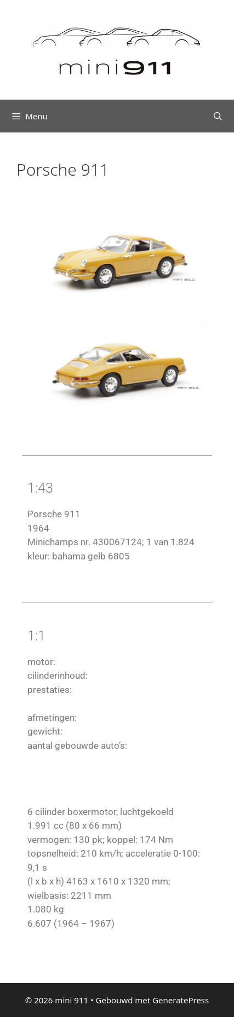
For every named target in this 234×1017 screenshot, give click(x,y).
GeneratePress (180, 1000)
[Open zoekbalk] (218, 116)
